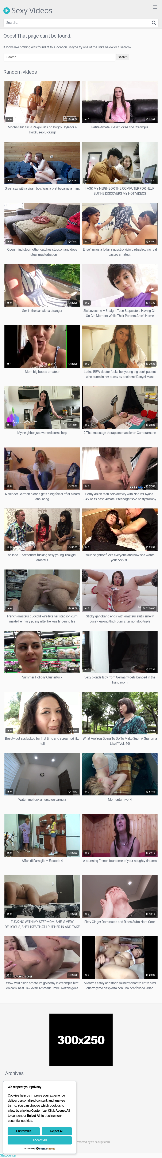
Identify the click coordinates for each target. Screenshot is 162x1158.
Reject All (56, 1131)
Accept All (39, 1140)
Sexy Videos (27, 10)
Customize (23, 1131)
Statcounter (8, 1155)
